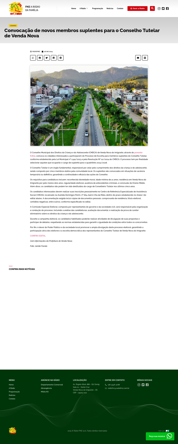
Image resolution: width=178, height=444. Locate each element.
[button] (33, 58)
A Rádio (84, 9)
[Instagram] (159, 8)
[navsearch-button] (152, 8)
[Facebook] (167, 8)
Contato (120, 8)
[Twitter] (163, 8)
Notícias (110, 8)
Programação (97, 8)
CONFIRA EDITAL (38, 236)
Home (73, 8)
